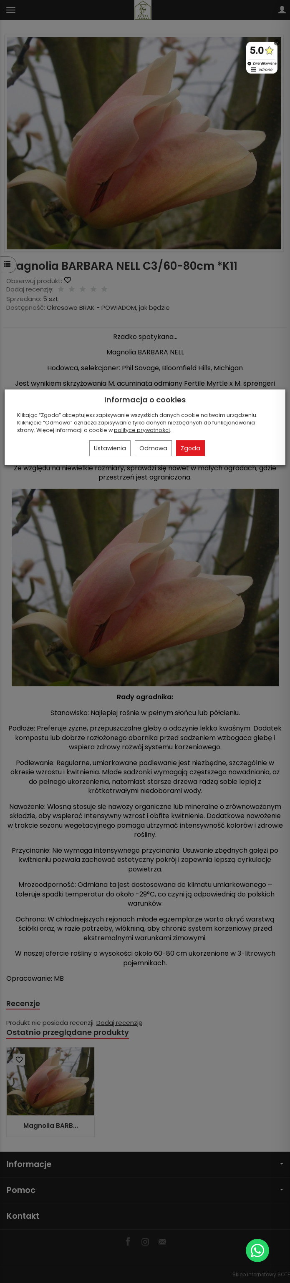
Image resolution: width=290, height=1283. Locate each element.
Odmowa (153, 448)
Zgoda (190, 448)
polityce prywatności (142, 430)
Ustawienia (110, 448)
